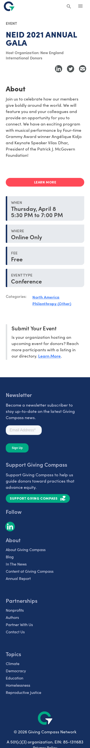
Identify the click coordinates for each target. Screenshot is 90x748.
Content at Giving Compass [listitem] (30, 571)
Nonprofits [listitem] (15, 610)
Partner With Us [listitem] (19, 624)
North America (46, 297)
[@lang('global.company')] (9, 6)
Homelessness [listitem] (18, 685)
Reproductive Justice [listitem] (23, 692)
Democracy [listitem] (16, 670)
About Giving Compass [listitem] (26, 549)
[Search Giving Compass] (69, 7)
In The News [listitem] (16, 563)
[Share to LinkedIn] (58, 68)
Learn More (49, 356)
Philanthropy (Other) (51, 303)
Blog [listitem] (10, 556)
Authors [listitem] (12, 617)
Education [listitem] (14, 677)
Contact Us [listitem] (15, 631)
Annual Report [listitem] (18, 578)
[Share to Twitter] (70, 68)
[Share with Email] (82, 68)
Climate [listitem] (12, 663)
